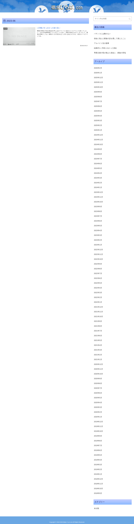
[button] (130, 19)
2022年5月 (98, 283)
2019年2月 (98, 469)
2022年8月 (98, 269)
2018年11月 (98, 484)
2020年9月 (98, 379)
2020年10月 (98, 374)
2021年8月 (98, 326)
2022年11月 (98, 254)
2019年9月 (98, 436)
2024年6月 (98, 164)
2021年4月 (98, 345)
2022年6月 (98, 278)
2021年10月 (98, 316)
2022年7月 (98, 273)
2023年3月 (98, 235)
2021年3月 (98, 350)
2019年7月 (98, 445)
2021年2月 (98, 355)
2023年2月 (98, 240)
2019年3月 (98, 465)
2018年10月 (98, 488)
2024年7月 (98, 159)
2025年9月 (98, 92)
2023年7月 (98, 216)
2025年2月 (98, 125)
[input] (113, 18)
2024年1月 (98, 187)
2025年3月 (98, 120)
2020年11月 (98, 369)
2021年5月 (98, 340)
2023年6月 (98, 221)
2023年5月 (98, 226)
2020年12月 (98, 364)
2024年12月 (98, 135)
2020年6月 (98, 393)
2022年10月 (98, 259)
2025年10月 (98, 87)
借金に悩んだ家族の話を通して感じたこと (110, 38)
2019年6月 (98, 450)
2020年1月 (98, 417)
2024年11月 (98, 140)
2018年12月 (98, 479)
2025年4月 (98, 116)
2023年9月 (98, 206)
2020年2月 (98, 412)
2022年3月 (98, 293)
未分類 (96, 508)
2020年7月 (98, 388)
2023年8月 (98, 211)
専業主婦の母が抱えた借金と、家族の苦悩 (110, 53)
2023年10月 (98, 202)
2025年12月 (98, 78)
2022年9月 (98, 264)
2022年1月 (98, 302)
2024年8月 (98, 154)
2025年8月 (98, 97)
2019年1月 (98, 474)
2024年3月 (98, 178)
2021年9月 (98, 321)
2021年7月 (98, 331)
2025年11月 (98, 82)
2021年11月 (98, 312)
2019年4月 (98, 460)
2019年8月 (98, 441)
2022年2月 (98, 297)
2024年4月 (98, 173)
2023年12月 (98, 192)
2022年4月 (98, 288)
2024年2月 (98, 183)
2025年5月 (98, 111)
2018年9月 (98, 493)
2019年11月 (98, 426)
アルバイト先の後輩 (101, 43)
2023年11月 (98, 197)
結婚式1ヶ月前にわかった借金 (105, 48)
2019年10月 (98, 431)
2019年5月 (98, 455)
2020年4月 (98, 402)
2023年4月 (98, 230)
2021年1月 (98, 359)
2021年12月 (98, 307)
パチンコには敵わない (102, 34)
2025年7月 (98, 101)
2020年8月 (98, 383)
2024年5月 (98, 168)
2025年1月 (98, 130)
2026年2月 (98, 68)
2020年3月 (98, 407)
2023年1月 (98, 245)
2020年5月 (98, 398)
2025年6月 (98, 106)
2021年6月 (98, 336)
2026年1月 (98, 73)
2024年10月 (98, 144)
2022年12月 (98, 250)
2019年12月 (98, 422)
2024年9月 (98, 149)
